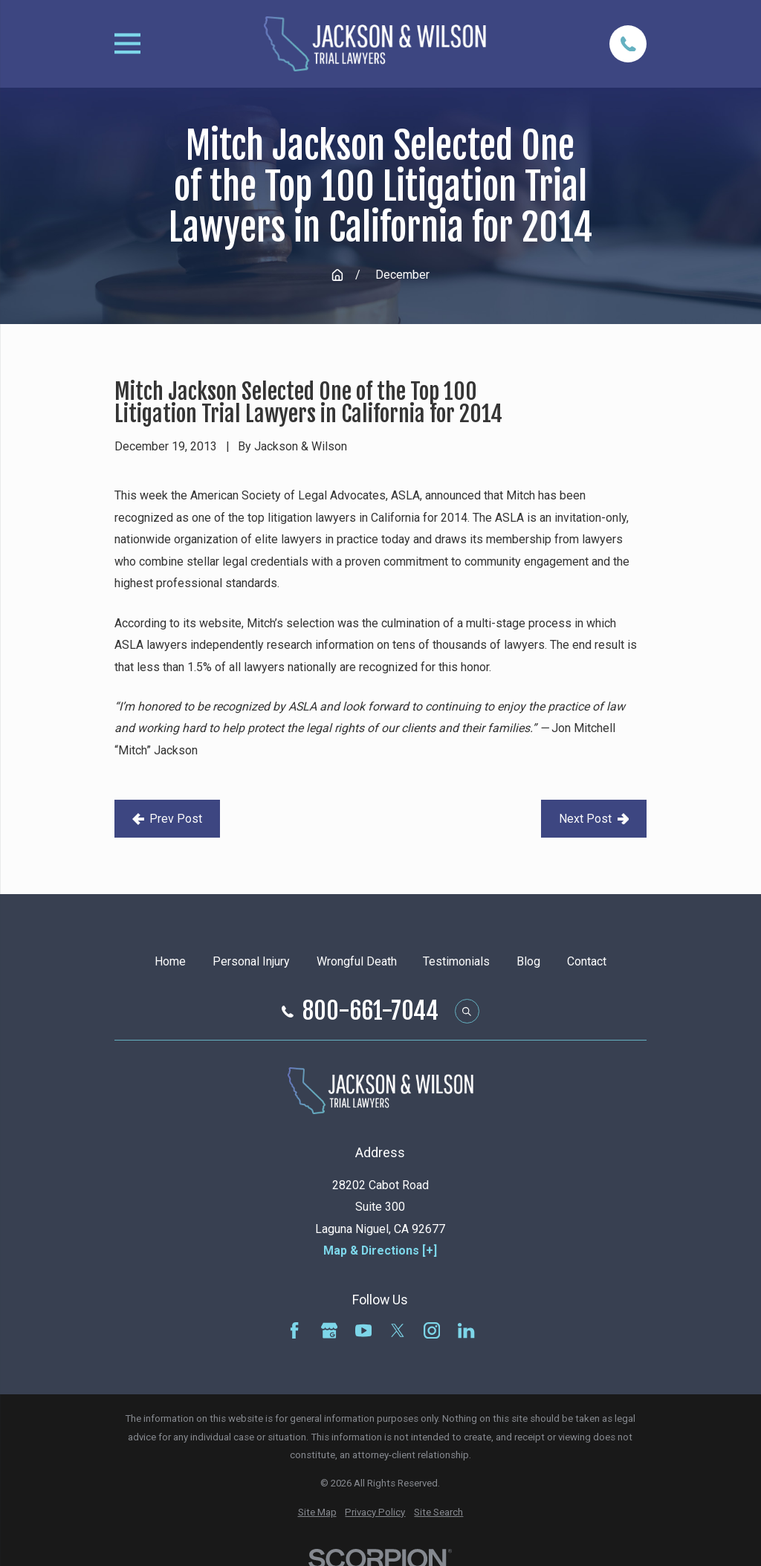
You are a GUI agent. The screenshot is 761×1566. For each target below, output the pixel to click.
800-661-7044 (370, 1011)
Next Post (594, 819)
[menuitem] (317, 1513)
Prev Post (167, 819)
